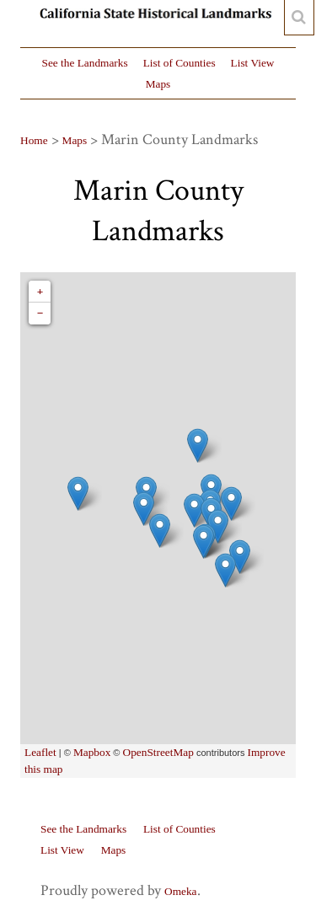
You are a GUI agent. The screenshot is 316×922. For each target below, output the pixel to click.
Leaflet (40, 752)
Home (34, 140)
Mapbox (91, 752)
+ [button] (40, 291)
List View (253, 62)
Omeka (180, 891)
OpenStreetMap (158, 752)
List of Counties (179, 62)
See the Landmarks (85, 62)
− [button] (40, 313)
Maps (158, 84)
